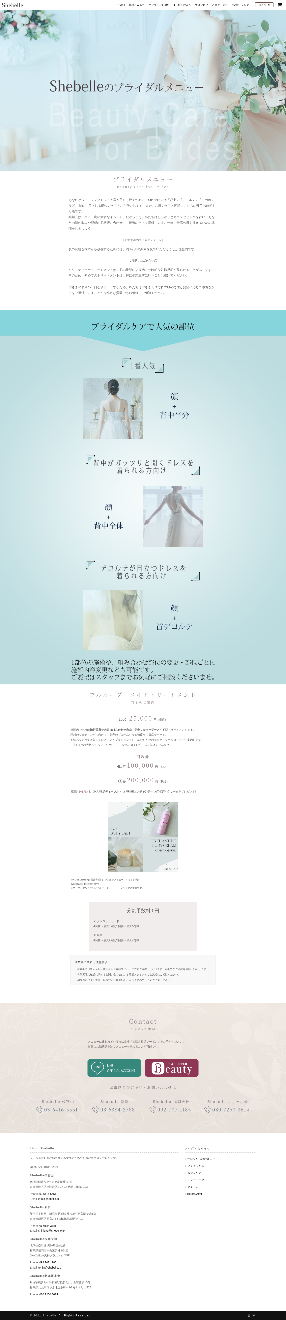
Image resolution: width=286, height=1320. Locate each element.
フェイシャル (195, 1165)
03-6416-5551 (61, 1109)
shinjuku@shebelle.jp (51, 1230)
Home (121, 4)
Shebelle (49, 1315)
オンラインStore (159, 4)
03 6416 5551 (47, 1193)
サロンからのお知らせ (201, 1159)
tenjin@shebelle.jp (49, 1267)
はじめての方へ (182, 4)
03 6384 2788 (47, 1225)
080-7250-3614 (230, 1109)
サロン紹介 (201, 4)
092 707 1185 (47, 1262)
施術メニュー (137, 4)
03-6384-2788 (117, 1109)
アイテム (192, 1187)
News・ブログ (240, 4)
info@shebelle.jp (48, 1198)
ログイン (264, 5)
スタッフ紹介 (220, 4)
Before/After (194, 1193)
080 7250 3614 (48, 1294)
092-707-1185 (174, 1109)
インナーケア (195, 1180)
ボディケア (194, 1173)
